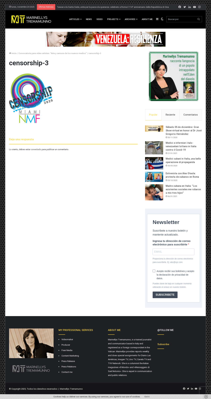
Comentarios (190, 114)
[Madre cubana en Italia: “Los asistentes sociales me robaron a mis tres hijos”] (154, 192)
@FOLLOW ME (165, 330)
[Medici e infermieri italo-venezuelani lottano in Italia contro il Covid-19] (154, 147)
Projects (112, 19)
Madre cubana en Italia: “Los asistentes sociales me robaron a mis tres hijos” (183, 189)
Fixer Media (66, 350)
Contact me (66, 372)
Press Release (68, 361)
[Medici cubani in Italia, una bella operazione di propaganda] (154, 163)
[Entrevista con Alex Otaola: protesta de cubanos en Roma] (154, 177)
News (89, 19)
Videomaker (67, 339)
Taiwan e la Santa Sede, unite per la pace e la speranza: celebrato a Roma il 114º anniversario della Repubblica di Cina (113, 7)
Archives (130, 19)
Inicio (13, 53)
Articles (74, 19)
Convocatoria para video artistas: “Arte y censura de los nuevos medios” (52, 53)
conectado (36, 149)
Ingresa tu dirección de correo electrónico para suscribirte (171, 243)
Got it (147, 396)
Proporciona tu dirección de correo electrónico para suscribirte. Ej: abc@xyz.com (173, 260)
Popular (153, 114)
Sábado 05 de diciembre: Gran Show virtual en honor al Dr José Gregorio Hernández (184, 130)
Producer (65, 345)
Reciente (170, 114)
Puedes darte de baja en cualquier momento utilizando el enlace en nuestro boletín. (172, 285)
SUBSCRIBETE (165, 294)
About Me (147, 19)
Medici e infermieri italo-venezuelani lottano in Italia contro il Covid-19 (181, 146)
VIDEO (99, 19)
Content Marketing (70, 356)
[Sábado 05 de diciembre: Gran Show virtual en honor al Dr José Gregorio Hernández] (154, 128)
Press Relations (68, 366)
